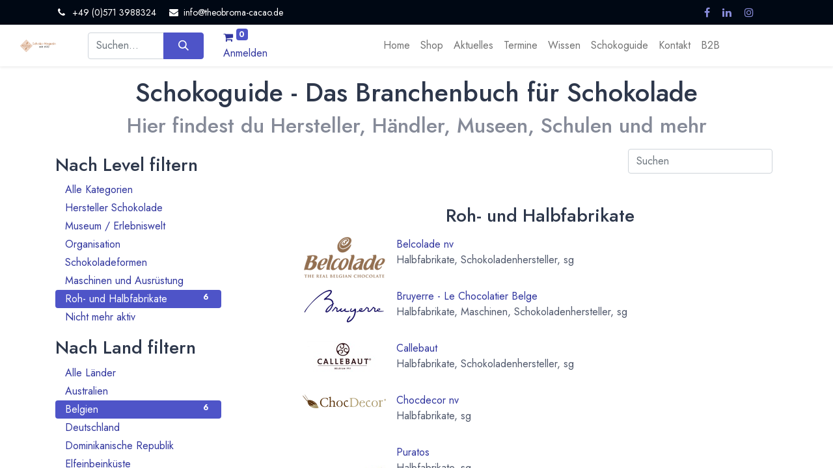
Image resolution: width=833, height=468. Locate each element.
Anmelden (245, 53)
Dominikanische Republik (138, 445)
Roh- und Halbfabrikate (138, 298)
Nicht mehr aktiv (138, 316)
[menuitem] (396, 45)
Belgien (138, 409)
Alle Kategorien (138, 189)
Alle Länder (138, 372)
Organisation (138, 244)
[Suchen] (183, 45)
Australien (138, 391)
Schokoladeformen (138, 262)
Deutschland (138, 427)
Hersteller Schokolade (138, 207)
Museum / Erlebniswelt (138, 225)
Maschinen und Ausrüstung (138, 280)
